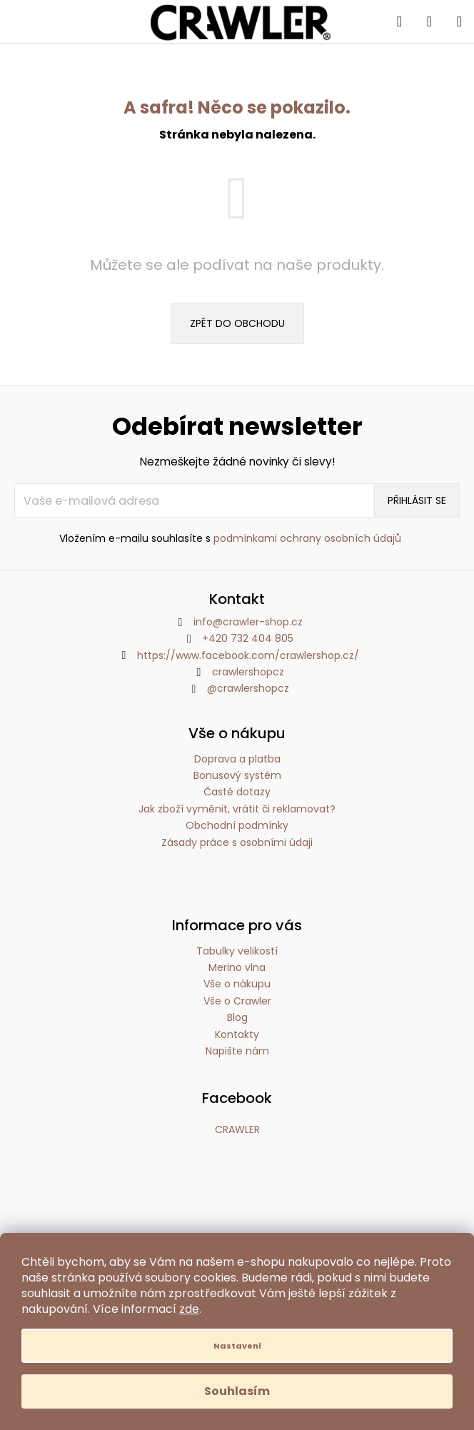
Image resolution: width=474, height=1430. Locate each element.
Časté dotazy (237, 792)
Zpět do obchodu (237, 323)
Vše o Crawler (237, 1001)
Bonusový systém (237, 775)
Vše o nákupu (237, 984)
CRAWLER (237, 1129)
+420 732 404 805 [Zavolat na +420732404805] (247, 638)
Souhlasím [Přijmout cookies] (237, 1391)
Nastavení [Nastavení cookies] (237, 1345)
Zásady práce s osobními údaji (237, 843)
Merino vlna (237, 967)
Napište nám (237, 1051)
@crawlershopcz (248, 688)
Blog (237, 1017)
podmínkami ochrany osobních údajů (307, 538)
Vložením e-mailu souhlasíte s (230, 538)
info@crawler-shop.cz (248, 622)
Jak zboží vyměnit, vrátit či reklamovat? (237, 809)
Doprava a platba (237, 759)
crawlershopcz (248, 672)
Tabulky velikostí (237, 951)
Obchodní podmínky (237, 825)
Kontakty (237, 1034)
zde (189, 1309)
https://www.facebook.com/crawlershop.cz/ (248, 655)
